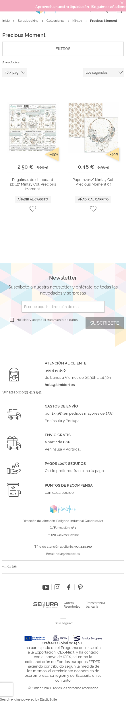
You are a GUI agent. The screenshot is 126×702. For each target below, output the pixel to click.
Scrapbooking (28, 21)
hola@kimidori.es (68, 554)
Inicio (6, 21)
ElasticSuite (48, 699)
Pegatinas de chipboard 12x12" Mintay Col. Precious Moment (32, 184)
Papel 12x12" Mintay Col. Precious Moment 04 (93, 182)
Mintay (77, 21)
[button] (32, 208)
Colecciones (55, 21)
